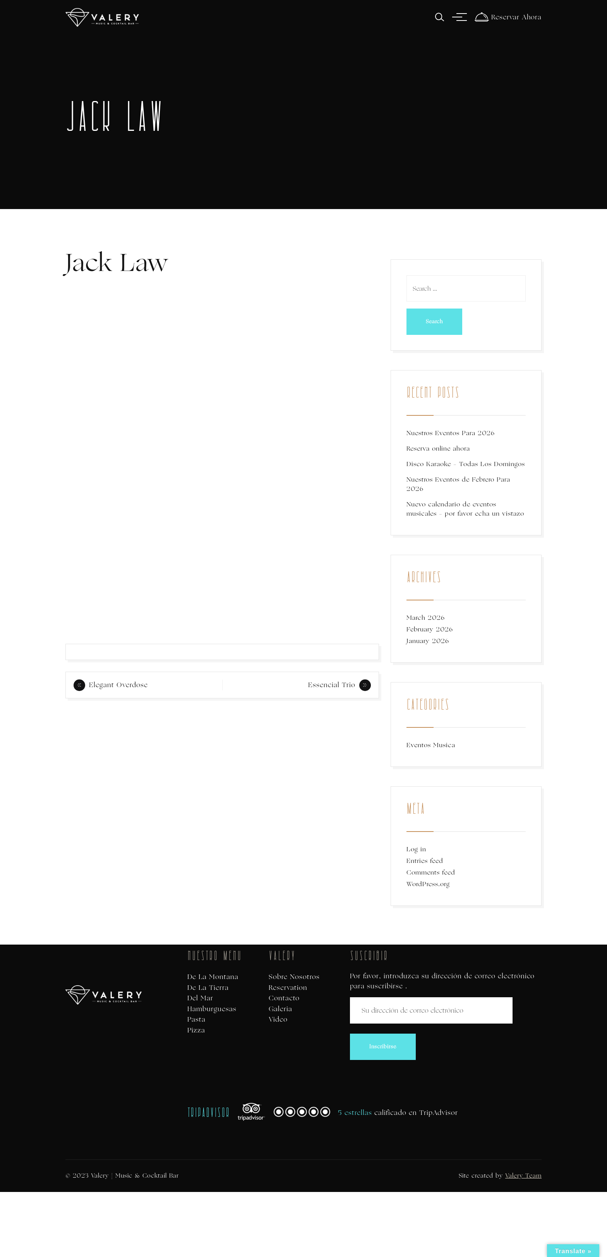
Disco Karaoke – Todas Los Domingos (465, 464)
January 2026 (427, 641)
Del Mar (200, 998)
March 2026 (425, 617)
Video (278, 1019)
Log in (416, 849)
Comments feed (430, 872)
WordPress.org (428, 884)
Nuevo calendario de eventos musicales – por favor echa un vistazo (465, 508)
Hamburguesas (212, 1009)
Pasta (196, 1019)
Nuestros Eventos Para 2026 (450, 433)
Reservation (288, 988)
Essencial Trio (331, 685)
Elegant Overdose (118, 685)
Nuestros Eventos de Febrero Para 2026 (458, 484)
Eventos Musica (430, 745)
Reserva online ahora (438, 448)
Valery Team (523, 1175)
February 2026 (429, 629)
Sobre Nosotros (294, 977)
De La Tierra (208, 988)
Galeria (280, 1009)
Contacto (284, 998)
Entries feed (424, 861)
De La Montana (212, 977)
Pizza (196, 1030)
